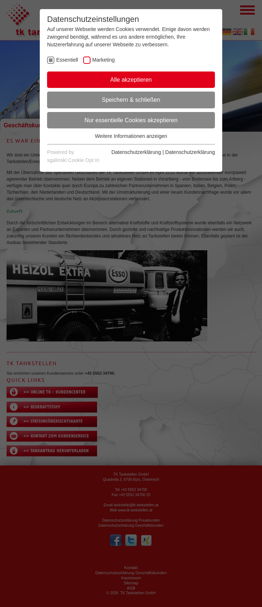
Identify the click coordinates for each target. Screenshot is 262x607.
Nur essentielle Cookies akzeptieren (130, 120)
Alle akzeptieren (131, 80)
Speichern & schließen (131, 100)
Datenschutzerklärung (136, 152)
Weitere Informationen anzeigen (131, 136)
